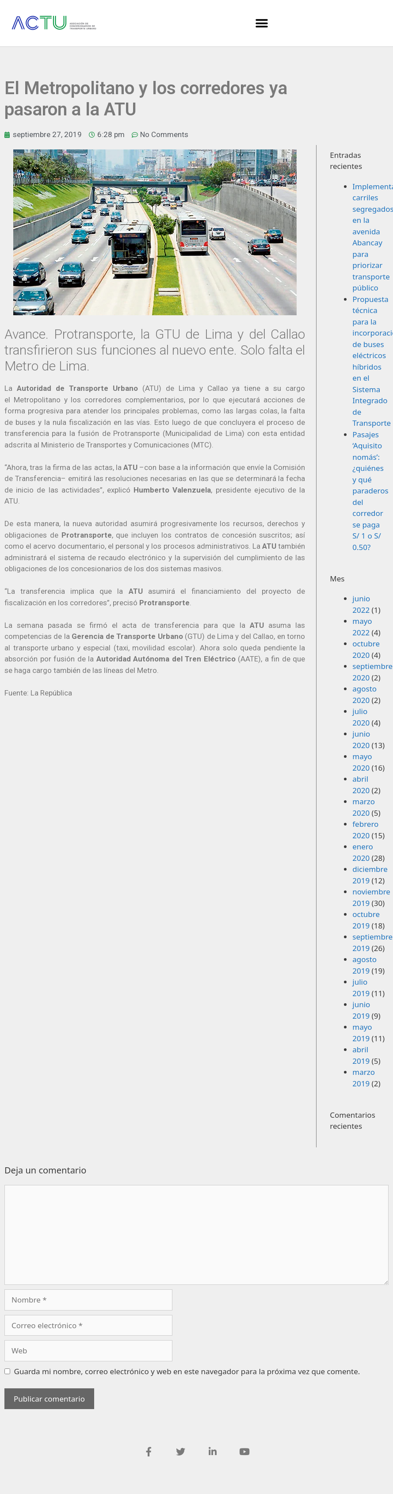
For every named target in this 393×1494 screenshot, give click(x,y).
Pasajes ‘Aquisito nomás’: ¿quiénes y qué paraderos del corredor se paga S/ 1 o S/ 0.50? (370, 490)
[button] (261, 23)
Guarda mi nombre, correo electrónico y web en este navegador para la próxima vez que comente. (187, 1371)
